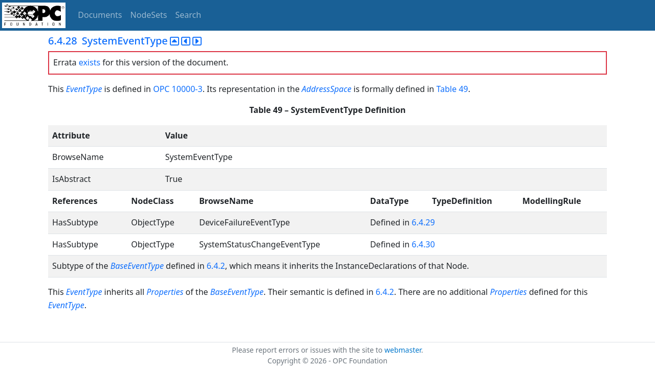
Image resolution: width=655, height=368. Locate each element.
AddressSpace (327, 89)
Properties (164, 291)
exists (89, 62)
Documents (100, 14)
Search (189, 14)
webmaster (402, 350)
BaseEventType (137, 265)
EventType (84, 89)
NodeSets (148, 14)
